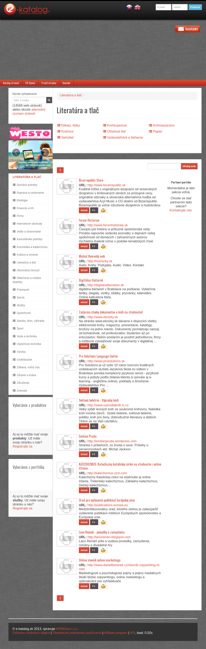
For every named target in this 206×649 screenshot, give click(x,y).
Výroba (19, 351)
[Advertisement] (103, 50)
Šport (18, 328)
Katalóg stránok (11, 83)
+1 (94, 210)
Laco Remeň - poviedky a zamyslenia (102, 532)
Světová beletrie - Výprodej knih (99, 400)
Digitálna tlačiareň (91, 280)
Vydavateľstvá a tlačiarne (123, 137)
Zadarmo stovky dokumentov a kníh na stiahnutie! (111, 312)
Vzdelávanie (22, 359)
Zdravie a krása (24, 375)
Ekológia (20, 200)
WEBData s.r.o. (67, 628)
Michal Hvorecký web (92, 256)
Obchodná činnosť (26, 270)
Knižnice (65, 131)
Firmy (18, 215)
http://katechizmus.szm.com (107, 473)
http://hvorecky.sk (100, 261)
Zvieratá (20, 390)
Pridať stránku (48, 83)
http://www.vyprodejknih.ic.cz (108, 405)
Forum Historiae (89, 220)
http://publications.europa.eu (108, 505)
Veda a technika (25, 336)
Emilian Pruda (88, 436)
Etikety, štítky (68, 125)
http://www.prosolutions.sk (106, 361)
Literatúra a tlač (24, 262)
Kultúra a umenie (25, 254)
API (132, 633)
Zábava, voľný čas (26, 367)
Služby (19, 305)
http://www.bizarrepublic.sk (107, 185)
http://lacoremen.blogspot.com (109, 537)
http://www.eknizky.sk (103, 317)
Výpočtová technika (27, 344)
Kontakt (66, 83)
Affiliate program (115, 633)
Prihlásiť (195, 7)
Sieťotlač (65, 137)
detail (84, 210)
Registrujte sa (22, 446)
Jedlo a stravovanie (27, 231)
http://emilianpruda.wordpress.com (112, 441)
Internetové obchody (27, 223)
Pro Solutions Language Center (98, 356)
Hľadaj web (189, 166)
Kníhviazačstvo (162, 125)
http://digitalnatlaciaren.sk (106, 285)
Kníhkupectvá (115, 125)
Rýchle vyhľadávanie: (24, 93)
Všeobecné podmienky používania (77, 633)
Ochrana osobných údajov (31, 633)
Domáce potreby (25, 184)
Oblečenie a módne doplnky (27, 280)
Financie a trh (23, 208)
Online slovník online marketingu (100, 560)
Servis (19, 297)
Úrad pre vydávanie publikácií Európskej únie (107, 500)
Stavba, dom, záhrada (28, 320)
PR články (30, 83)
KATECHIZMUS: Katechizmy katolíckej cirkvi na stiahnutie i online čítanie (120, 466)
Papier (155, 131)
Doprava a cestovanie (28, 192)
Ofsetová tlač (114, 131)
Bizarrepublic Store (91, 180)
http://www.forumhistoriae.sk (108, 225)
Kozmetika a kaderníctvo (30, 247)
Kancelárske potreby (27, 239)
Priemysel (21, 289)
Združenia (21, 382)
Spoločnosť (22, 313)
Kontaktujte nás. (181, 210)
